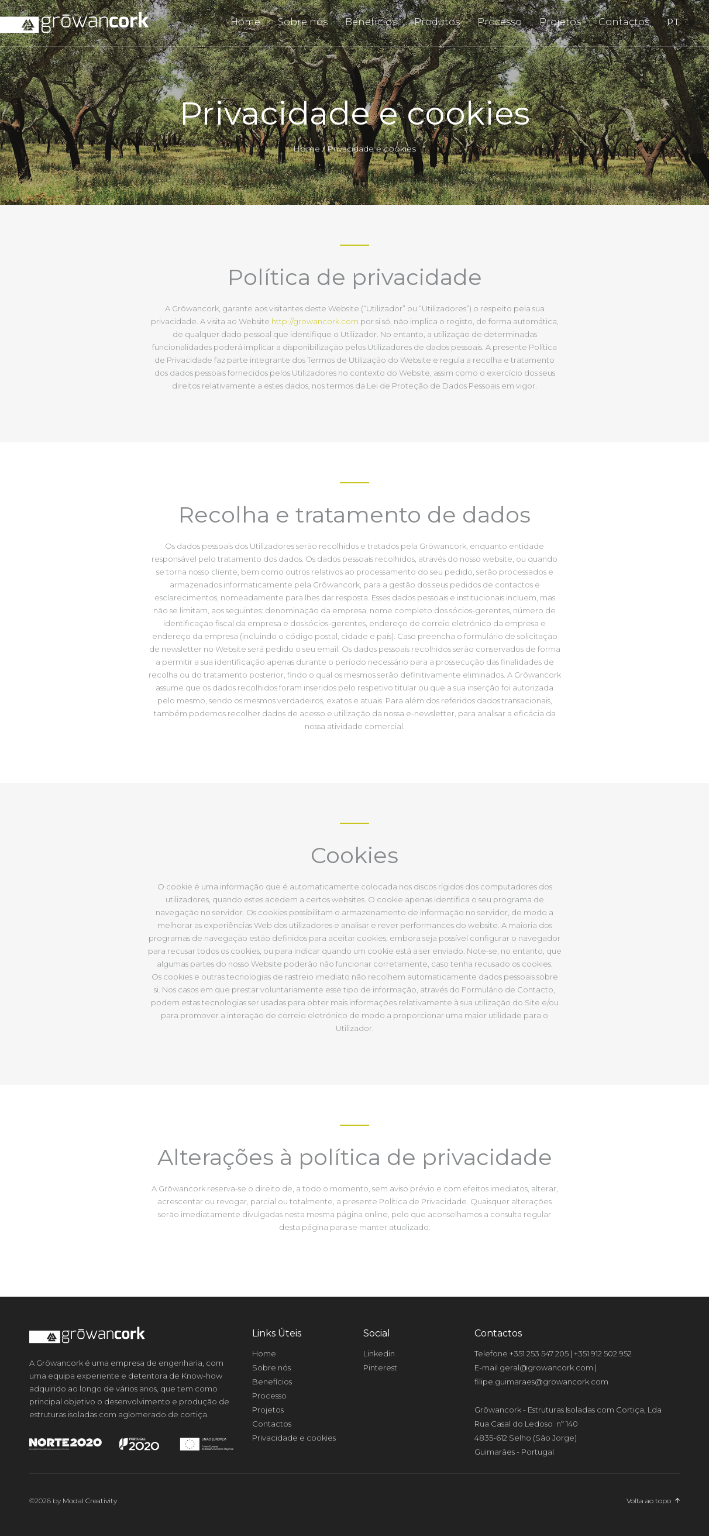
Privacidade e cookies (294, 1437)
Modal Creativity (90, 1500)
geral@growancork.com (546, 1367)
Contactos (623, 22)
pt (673, 22)
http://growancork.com (315, 321)
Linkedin (379, 1353)
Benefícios (371, 22)
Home (245, 22)
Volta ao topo (649, 1500)
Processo (499, 22)
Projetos (560, 22)
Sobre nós (303, 22)
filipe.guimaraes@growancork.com (541, 1381)
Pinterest (380, 1367)
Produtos (437, 22)
